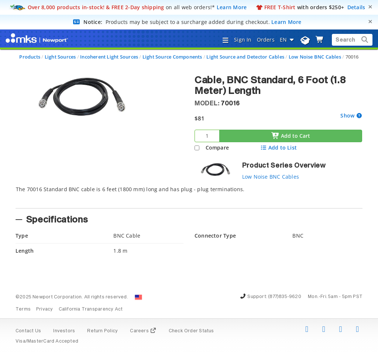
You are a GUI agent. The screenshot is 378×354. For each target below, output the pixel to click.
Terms (23, 309)
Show (348, 115)
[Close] (370, 7)
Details (356, 7)
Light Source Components (172, 56)
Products (29, 56)
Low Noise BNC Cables (315, 56)
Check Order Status (191, 331)
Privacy (44, 309)
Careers (143, 331)
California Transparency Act (91, 309)
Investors (64, 331)
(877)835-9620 (284, 297)
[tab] (189, 195)
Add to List (278, 147)
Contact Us (28, 331)
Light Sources (60, 56)
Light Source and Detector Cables (245, 56)
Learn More (232, 7)
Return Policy (102, 331)
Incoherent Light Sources (109, 56)
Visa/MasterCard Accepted (47, 341)
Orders (266, 39)
